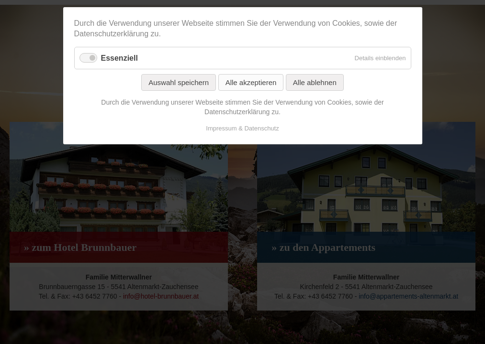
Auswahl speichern (178, 82)
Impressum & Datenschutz (242, 128)
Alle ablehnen (315, 82)
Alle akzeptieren (251, 82)
